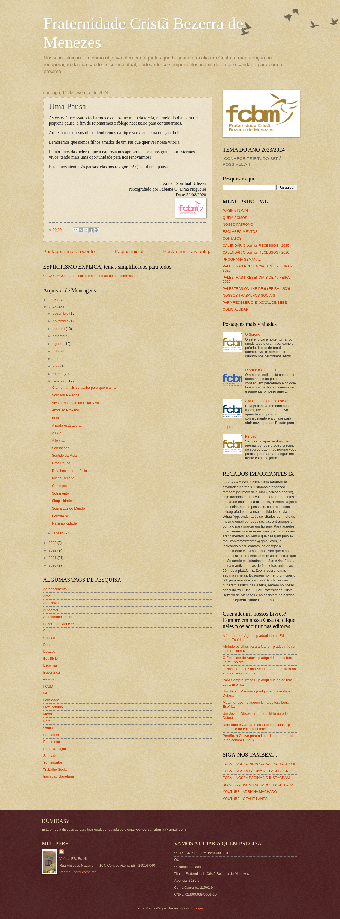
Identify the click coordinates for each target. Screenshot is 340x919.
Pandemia (51, 735)
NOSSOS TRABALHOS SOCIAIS (249, 295)
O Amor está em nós (261, 370)
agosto (58, 344)
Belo (55, 418)
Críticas (49, 638)
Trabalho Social (55, 769)
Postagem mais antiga (187, 251)
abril (56, 366)
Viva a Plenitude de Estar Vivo (75, 403)
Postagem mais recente (69, 251)
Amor (47, 596)
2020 (52, 565)
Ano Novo (51, 603)
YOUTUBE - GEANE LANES (245, 799)
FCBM (48, 686)
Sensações (60, 448)
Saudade (50, 756)
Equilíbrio (50, 658)
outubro (59, 329)
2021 (52, 558)
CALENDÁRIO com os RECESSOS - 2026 (256, 252)
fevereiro (60, 381)
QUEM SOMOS (235, 218)
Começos (59, 486)
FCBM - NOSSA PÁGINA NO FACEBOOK (256, 771)
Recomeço (51, 742)
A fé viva (58, 440)
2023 (52, 543)
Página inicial (128, 251)
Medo (47, 714)
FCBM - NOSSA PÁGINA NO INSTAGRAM (256, 778)
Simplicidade (62, 501)
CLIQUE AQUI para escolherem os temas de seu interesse (89, 276)
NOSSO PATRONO (238, 224)
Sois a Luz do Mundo (68, 508)
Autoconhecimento (57, 617)
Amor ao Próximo (65, 410)
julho (57, 351)
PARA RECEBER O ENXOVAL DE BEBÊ (255, 302)
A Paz (56, 433)
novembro (61, 321)
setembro (60, 336)
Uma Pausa (61, 463)
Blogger (197, 908)
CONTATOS (232, 238)
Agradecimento (55, 589)
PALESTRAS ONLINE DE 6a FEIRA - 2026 (256, 289)
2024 (52, 307)
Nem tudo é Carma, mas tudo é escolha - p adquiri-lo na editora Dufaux (256, 727)
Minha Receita (63, 478)
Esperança (51, 672)
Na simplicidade (64, 523)
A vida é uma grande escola (267, 401)
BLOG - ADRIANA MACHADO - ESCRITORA (258, 785)
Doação (49, 651)
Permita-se (60, 516)
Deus (47, 645)
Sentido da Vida (64, 455)
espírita (49, 679)
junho (57, 359)
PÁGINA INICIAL (236, 211)
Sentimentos (53, 762)
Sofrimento (60, 493)
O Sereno (252, 334)
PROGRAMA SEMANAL (242, 259)
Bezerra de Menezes (59, 624)
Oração (49, 728)
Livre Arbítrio (53, 707)
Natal (47, 721)
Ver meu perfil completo (77, 872)
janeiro (58, 533)
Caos (47, 631)
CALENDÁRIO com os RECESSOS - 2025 (256, 245)
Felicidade (51, 700)
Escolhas (50, 665)
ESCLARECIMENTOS (240, 232)
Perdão (251, 436)
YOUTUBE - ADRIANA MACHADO (250, 792)
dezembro (61, 313)
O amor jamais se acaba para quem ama (84, 387)
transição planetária (58, 776)
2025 (52, 300)
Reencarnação (54, 749)
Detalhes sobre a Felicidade (74, 471)
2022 (52, 550)
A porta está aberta (67, 425)
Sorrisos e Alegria (66, 395)
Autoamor (51, 610)
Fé (45, 693)
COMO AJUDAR (235, 309)
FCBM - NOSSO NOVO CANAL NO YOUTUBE (259, 764)
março (58, 374)
